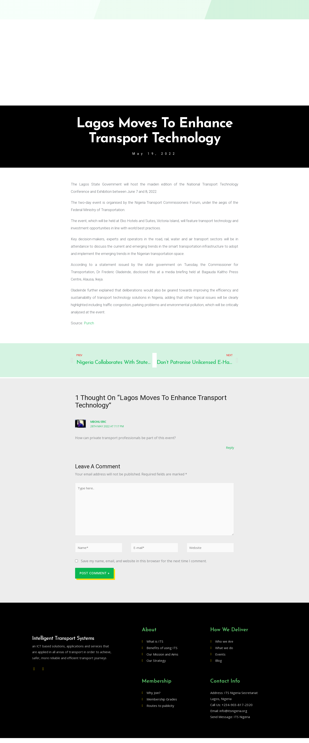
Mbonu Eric (98, 422)
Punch (89, 323)
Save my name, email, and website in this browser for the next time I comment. (144, 566)
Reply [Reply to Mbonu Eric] (229, 448)
